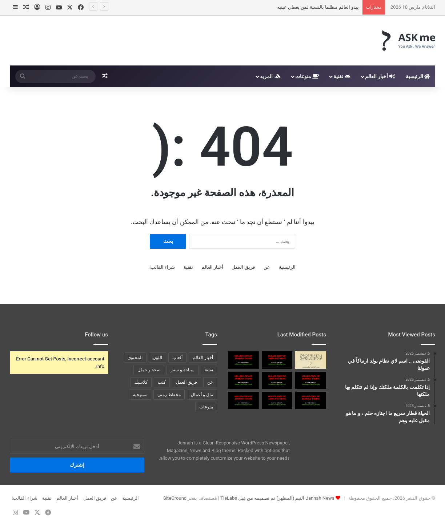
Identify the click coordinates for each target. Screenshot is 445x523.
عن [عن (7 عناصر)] (210, 382)
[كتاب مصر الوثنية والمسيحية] (310, 360)
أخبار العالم (380, 76)
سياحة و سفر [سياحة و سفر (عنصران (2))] (183, 369)
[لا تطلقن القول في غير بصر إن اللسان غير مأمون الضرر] (277, 400)
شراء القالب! (162, 267)
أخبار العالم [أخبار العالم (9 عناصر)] (203, 357)
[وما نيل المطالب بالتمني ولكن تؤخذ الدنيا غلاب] (277, 380)
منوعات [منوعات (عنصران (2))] (206, 407)
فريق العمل (243, 267)
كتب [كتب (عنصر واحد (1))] (162, 382)
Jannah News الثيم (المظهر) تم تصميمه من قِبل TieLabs (277, 498)
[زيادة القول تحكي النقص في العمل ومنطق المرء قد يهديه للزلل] (310, 400)
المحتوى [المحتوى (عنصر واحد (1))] (135, 357)
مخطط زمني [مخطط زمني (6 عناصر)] (169, 394)
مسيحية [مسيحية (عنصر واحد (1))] (140, 394)
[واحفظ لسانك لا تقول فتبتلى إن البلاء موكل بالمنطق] (310, 380)
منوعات (307, 76)
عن (267, 267)
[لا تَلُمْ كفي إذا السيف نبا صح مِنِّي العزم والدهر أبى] (243, 360)
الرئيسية (418, 76)
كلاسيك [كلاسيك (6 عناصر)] (141, 382)
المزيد (270, 76)
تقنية (341, 76)
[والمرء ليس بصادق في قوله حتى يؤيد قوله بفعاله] (243, 400)
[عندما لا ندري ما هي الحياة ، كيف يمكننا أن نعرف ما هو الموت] (243, 380)
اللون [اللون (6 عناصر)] (157, 357)
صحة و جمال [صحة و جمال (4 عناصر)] (148, 369)
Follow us (96, 334)
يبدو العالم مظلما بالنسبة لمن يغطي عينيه (318, 7)
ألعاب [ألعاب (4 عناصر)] (177, 357)
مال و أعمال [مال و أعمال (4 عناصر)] (202, 394)
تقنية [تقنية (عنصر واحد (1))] (209, 369)
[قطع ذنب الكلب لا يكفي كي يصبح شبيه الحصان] (277, 360)
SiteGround (175, 498)
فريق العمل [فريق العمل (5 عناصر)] (186, 382)
